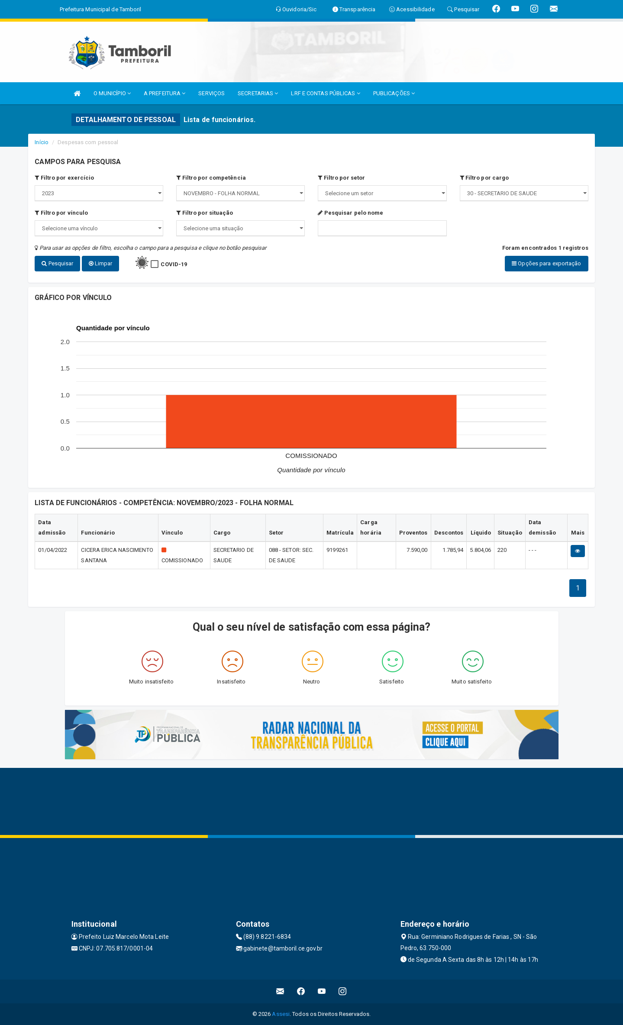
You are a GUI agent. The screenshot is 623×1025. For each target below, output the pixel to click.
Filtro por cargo (484, 177)
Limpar (101, 263)
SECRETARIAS (258, 93)
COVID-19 (174, 264)
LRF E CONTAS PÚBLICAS (325, 93)
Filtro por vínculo (61, 213)
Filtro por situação (204, 213)
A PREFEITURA (164, 93)
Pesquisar (57, 263)
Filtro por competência (210, 177)
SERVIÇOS (211, 93)
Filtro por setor (341, 177)
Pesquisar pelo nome (350, 213)
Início (41, 142)
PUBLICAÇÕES (394, 93)
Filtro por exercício (64, 177)
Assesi (281, 1014)
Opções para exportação (546, 263)
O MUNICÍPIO (112, 93)
